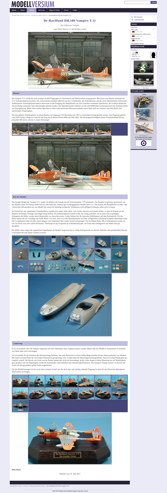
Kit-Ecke (41, 10)
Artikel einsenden (139, 19)
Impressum (81, 491)
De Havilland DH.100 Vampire (143, 137)
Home (14, 10)
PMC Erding (134, 29)
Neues (22, 10)
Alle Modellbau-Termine (137, 43)
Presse (66, 10)
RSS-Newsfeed (138, 17)
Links (86, 491)
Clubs (75, 10)
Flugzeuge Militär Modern (39, 15)
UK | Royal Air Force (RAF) (144, 139)
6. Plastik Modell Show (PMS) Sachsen (141, 34)
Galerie (31, 10)
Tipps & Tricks (54, 10)
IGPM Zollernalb (135, 38)
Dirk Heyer (146, 88)
